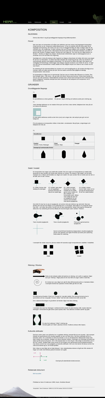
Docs (53, 22)
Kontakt (62, 22)
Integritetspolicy (64, 397)
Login (69, 22)
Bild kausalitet (37, 373)
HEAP (49, 397)
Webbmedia (38, 22)
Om (46, 22)
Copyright (39, 397)
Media (29, 22)
